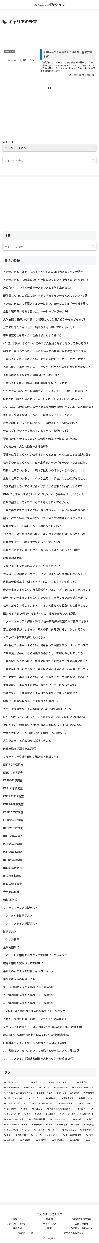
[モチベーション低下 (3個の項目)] (15, 1119)
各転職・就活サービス (82, 1228)
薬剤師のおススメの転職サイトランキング (28, 971)
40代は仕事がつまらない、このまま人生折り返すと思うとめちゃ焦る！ (46, 343)
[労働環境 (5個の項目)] (89, 1093)
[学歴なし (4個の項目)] (52, 1098)
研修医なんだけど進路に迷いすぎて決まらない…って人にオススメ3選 (45, 296)
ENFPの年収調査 (13, 804)
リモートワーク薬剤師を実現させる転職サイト (31, 756)
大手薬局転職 (11, 892)
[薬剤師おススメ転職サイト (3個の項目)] (61, 1108)
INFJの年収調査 (12, 868)
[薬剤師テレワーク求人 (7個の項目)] (83, 1087)
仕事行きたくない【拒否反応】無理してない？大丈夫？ (36, 383)
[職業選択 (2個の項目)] (62, 1124)
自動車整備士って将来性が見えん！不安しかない (32, 542)
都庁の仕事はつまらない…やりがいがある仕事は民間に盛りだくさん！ (46, 351)
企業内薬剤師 (11, 947)
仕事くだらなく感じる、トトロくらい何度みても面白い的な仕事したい (45, 606)
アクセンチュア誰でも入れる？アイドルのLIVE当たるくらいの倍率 (43, 272)
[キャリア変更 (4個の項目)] (67, 1103)
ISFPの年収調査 (12, 844)
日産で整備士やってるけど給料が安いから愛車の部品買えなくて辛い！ (45, 486)
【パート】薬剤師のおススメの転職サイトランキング (35, 955)
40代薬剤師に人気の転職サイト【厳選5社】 (29, 1003)
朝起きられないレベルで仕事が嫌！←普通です (31, 701)
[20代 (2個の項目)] (90, 1135)
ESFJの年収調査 (12, 780)
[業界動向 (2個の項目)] (37, 1124)
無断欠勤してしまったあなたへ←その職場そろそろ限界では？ (40, 423)
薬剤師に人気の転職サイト (19, 979)
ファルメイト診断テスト (17, 915)
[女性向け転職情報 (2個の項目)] (73, 1135)
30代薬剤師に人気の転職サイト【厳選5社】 (29, 987)
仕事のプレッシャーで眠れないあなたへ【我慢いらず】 (36, 431)
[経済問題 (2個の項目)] (26, 1140)
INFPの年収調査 (13, 836)
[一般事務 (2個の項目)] (39, 1130)
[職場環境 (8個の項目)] (86, 1082)
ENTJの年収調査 (13, 765)
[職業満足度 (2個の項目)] (59, 1140)
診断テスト (9, 931)
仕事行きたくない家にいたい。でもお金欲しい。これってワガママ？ (44, 359)
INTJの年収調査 (12, 860)
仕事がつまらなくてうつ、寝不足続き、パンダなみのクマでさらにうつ (45, 462)
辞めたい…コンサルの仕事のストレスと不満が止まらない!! (38, 288)
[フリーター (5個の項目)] (35, 1098)
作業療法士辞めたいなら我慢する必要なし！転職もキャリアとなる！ (44, 653)
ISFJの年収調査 (12, 876)
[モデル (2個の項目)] (26, 1130)
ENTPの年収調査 (13, 796)
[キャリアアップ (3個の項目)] (12, 1114)
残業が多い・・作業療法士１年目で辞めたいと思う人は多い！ (40, 693)
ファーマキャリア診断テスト (20, 907)
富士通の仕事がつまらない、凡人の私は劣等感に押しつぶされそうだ (44, 629)
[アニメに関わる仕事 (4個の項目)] (44, 1103)
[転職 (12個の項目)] (38, 1082)
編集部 (49, 1219)
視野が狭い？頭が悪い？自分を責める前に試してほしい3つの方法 (42, 725)
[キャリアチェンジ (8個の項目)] (61, 1082)
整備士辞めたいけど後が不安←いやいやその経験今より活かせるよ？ (44, 518)
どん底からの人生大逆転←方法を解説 (25, 447)
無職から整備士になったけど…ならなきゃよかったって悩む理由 (41, 550)
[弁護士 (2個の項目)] (76, 1124)
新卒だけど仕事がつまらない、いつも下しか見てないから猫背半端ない (45, 598)
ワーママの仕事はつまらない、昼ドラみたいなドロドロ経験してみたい (45, 677)
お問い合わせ (81, 1223)
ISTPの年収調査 (13, 852)
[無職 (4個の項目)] (25, 1108)
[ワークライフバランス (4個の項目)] (16, 1103)
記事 (49, 1228)
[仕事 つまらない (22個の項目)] (16, 1082)
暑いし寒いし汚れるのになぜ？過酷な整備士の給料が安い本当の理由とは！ (48, 407)
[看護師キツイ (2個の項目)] (87, 1130)
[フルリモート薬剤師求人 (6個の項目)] (68, 1093)
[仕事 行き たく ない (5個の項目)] (15, 1098)
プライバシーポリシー (17, 1223)
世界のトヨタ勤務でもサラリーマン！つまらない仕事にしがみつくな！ (45, 574)
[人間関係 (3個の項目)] (51, 1114)
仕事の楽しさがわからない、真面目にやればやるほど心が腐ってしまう (45, 669)
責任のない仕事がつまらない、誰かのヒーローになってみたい (40, 685)
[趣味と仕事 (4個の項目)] (11, 1108)
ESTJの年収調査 (13, 788)
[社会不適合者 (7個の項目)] (61, 1087)
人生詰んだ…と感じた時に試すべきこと (27, 741)
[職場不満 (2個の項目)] (89, 1124)
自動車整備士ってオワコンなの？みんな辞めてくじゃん (36, 502)
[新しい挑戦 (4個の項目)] (87, 1103)
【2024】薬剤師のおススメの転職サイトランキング (34, 1011)
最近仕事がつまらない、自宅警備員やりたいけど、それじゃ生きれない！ (47, 590)
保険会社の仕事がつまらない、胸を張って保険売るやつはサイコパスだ (45, 645)
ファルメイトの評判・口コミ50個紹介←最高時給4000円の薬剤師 (42, 1027)
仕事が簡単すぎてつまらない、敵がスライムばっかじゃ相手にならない (45, 510)
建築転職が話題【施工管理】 (20, 748)
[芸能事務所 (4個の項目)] (68, 1098)
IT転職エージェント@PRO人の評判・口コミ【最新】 (35, 1043)
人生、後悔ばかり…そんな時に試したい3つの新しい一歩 (37, 709)
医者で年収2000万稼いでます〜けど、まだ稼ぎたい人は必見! (40, 613)
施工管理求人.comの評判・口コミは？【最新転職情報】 (37, 1035)
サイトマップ (49, 1223)
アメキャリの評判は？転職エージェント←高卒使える (35, 1019)
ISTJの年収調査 (12, 884)
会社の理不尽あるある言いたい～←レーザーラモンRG (35, 311)
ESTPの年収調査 (13, 820)
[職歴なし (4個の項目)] (38, 1108)
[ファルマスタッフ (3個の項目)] (60, 1119)
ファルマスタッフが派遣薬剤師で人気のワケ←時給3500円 (38, 1059)
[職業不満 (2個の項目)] (42, 1140)
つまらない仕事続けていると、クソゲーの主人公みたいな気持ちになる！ (47, 367)
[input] (49, 247)
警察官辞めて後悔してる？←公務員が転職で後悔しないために (40, 439)
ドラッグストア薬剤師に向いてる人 (24, 637)
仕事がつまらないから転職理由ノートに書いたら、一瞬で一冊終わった (45, 391)
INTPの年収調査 (13, 828)
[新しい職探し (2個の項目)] (69, 1130)
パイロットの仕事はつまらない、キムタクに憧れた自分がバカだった (44, 534)
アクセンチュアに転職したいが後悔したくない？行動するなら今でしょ (45, 280)
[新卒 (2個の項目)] (50, 1124)
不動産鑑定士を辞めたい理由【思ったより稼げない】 (35, 335)
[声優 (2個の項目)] (8, 1135)
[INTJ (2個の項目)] (90, 1140)
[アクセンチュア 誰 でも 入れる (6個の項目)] (19, 1093)
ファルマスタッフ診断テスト (20, 923)
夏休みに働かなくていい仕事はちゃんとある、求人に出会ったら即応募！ (47, 455)
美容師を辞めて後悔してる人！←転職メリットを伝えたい (37, 415)
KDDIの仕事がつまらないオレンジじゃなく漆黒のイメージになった (43, 494)
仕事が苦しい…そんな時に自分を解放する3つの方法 (34, 733)
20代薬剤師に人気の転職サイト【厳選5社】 (29, 995)
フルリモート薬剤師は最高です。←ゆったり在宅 (32, 566)
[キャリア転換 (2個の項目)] (11, 1130)
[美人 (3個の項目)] (28, 1114)
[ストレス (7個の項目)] (45, 1087)
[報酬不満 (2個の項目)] (21, 1135)
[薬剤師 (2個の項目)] (78, 1119)
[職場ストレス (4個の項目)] (87, 1098)
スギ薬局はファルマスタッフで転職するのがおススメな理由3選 (41, 1051)
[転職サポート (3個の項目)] (87, 1114)
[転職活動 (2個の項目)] (76, 1140)
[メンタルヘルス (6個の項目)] (45, 1093)
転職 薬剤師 (10, 900)
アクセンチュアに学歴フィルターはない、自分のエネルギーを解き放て (45, 303)
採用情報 (17, 1228)
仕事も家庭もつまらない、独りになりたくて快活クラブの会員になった (45, 661)
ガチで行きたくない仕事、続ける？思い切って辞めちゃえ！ (39, 327)
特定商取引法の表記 (81, 1219)
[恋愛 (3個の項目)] (39, 1114)
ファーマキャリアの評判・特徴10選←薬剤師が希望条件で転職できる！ (46, 621)
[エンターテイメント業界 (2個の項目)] (16, 1124)
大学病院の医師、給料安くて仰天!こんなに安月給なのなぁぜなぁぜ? (44, 319)
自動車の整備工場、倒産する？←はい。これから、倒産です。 (40, 582)
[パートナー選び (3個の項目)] (68, 1114)
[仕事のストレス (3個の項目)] (86, 1108)
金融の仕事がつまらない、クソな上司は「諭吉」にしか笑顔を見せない (45, 478)
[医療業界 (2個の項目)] (10, 1140)
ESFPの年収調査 (13, 812)
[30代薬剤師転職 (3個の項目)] (38, 1119)
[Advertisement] (49, 34)
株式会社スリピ (25, 1233)
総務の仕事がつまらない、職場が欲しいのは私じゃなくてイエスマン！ (45, 470)
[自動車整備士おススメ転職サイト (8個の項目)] (20, 1087)
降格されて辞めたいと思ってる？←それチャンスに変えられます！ (43, 399)
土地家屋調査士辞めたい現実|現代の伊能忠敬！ (31, 375)
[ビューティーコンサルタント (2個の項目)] (45, 1135)
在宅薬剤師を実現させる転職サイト (24, 963)
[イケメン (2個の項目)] (53, 1130)
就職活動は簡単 (12, 558)
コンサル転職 (11, 939)
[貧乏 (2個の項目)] (90, 1119)
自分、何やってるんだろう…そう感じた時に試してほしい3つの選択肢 (45, 717)
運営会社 (17, 1219)
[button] (93, 160)
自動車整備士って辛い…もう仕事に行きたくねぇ (32, 526)
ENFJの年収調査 (13, 772)
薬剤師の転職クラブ (73, 1233)
